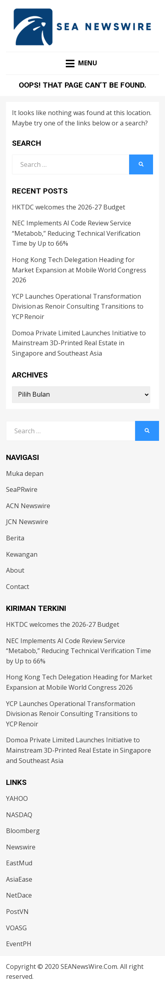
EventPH (18, 943)
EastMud (19, 863)
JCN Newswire (27, 521)
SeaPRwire (21, 489)
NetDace (19, 895)
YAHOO (17, 798)
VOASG (16, 927)
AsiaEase (19, 879)
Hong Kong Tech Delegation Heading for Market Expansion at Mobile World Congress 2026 (79, 269)
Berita (15, 538)
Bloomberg (23, 830)
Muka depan (24, 473)
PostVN (17, 911)
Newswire (20, 847)
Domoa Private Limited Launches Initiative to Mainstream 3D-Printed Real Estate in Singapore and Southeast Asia (79, 343)
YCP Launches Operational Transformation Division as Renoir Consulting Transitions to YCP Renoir (77, 306)
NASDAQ (19, 814)
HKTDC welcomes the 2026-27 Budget (68, 207)
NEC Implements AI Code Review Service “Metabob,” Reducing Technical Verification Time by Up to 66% (76, 233)
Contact (17, 586)
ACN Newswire (28, 505)
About (15, 570)
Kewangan (21, 554)
